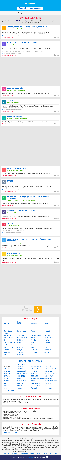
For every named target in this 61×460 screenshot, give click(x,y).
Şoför (5, 354)
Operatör (20, 347)
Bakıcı (33, 337)
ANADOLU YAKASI (21, 365)
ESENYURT (48, 376)
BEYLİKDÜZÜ (22, 373)
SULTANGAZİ (35, 386)
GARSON (10, 100)
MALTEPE (7, 383)
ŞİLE (46, 386)
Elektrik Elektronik (10, 342)
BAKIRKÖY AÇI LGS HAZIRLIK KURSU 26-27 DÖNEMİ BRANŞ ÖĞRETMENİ (29, 240)
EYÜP (6, 378)
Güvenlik (34, 352)
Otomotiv (47, 331)
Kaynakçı (7, 352)
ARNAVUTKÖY (36, 366)
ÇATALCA (7, 376)
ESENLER (34, 376)
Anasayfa (6, 453)
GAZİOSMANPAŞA (37, 378)
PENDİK (20, 383)
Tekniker (33, 340)
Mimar (19, 342)
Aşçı (32, 347)
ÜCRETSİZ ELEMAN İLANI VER (30, 8)
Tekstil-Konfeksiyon (8, 334)
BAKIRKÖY (8, 371)
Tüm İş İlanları (15, 453)
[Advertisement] (30, 71)
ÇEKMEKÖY (21, 376)
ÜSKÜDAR (48, 388)
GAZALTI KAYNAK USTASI (16, 168)
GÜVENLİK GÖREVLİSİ (15, 88)
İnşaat (46, 324)
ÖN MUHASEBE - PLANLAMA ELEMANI (21, 211)
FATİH (19, 378)
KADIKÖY (7, 381)
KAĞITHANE (21, 381)
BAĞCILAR (34, 369)
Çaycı (46, 347)
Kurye (33, 331)
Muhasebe (20, 354)
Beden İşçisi (48, 345)
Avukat (19, 345)
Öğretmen (47, 350)
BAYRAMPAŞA (36, 371)
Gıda (32, 342)
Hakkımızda (24, 453)
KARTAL (34, 381)
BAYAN (6, 324)
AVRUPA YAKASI (23, 369)
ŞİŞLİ (5, 388)
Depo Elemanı (8, 331)
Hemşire (47, 342)
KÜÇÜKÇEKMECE (50, 381)
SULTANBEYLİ (22, 386)
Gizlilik (38, 453)
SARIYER (47, 383)
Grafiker (6, 345)
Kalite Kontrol (21, 331)
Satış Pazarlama (9, 347)
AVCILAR (7, 369)
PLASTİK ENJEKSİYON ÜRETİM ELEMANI (22, 43)
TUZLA (19, 388)
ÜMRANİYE (35, 388)
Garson (6, 350)
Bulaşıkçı (34, 324)
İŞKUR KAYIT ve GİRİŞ (11, 432)
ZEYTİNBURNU (9, 391)
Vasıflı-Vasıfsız (49, 337)
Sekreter (47, 352)
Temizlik (20, 352)
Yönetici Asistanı (36, 335)
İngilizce (47, 335)
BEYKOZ (7, 373)
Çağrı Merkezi (22, 337)
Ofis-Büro (20, 335)
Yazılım (33, 345)
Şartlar (32, 453)
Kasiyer (19, 350)
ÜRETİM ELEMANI (13, 253)
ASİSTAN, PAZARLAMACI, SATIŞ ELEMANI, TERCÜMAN (27, 27)
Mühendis (34, 350)
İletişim (55, 453)
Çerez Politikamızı (29, 457)
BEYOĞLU (34, 373)
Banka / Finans (9, 337)
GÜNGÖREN (48, 378)
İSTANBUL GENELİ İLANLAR (30, 361)
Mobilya (19, 340)
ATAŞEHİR (48, 366)
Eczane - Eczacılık (20, 323)
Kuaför (46, 340)
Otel (5, 340)
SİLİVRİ (6, 386)
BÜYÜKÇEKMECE (50, 373)
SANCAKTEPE (36, 383)
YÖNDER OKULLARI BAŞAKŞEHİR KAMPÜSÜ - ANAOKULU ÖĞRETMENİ (28, 197)
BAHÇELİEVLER (50, 369)
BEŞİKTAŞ (48, 371)
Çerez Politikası (46, 453)
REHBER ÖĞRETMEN (14, 116)
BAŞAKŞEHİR (22, 371)
